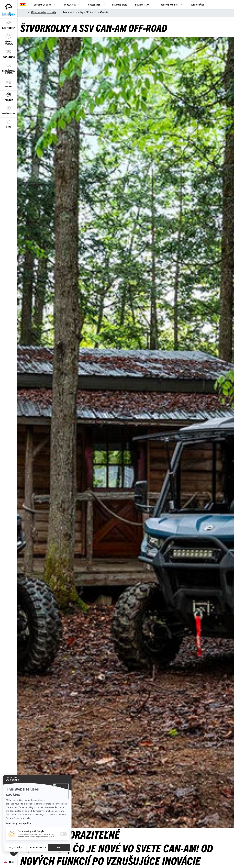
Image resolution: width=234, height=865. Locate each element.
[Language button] (8, 862)
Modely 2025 (94, 4)
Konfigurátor (197, 4)
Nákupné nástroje (170, 4)
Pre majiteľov (142, 4)
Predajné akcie (119, 4)
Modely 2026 (70, 4)
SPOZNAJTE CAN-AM (43, 4)
